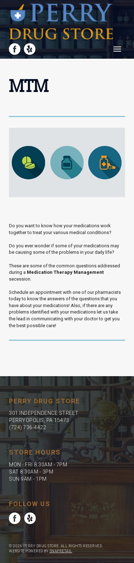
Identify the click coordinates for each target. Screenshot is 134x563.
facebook (14, 49)
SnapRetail (61, 551)
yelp (29, 49)
